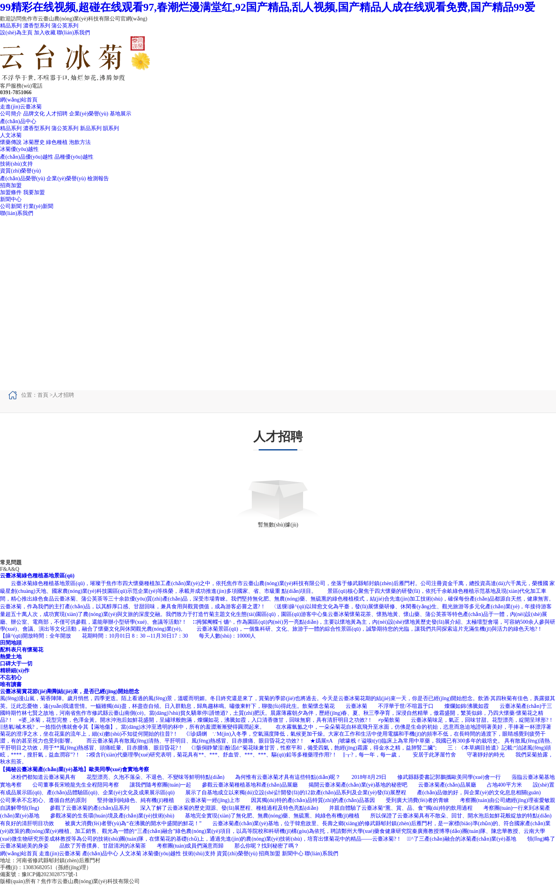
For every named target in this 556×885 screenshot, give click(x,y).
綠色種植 (57, 142)
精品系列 (11, 26)
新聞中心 (11, 199)
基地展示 (120, 114)
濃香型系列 (36, 26)
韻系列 (111, 128)
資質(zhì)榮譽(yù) (20, 171)
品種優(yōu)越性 (73, 157)
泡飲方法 (80, 142)
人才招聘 (57, 114)
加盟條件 (11, 192)
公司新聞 (11, 206)
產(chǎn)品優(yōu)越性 (26, 157)
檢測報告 (98, 178)
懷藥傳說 (11, 142)
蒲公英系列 (64, 26)
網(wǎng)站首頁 (18, 100)
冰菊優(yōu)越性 (19, 149)
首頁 (42, 395)
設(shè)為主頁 (16, 33)
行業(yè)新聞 (38, 206)
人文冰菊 (11, 135)
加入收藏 (45, 33)
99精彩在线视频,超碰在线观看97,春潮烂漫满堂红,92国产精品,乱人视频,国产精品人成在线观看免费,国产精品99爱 (267, 7)
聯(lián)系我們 (73, 33)
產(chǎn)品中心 (18, 121)
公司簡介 (11, 114)
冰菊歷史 (34, 142)
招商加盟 (11, 185)
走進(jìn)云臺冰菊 (21, 107)
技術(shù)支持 (16, 164)
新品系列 (91, 128)
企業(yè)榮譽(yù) (88, 114)
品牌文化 (34, 114)
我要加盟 (34, 192)
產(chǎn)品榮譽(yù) (22, 178)
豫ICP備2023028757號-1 (50, 874)
